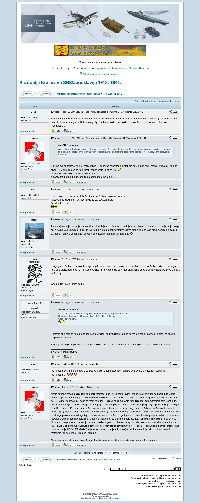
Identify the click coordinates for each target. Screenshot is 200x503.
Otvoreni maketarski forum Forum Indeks (78, 94)
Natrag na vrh (27, 131)
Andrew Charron (113, 498)
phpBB (94, 494)
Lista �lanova (81, 68)
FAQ (55, 68)
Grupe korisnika (101, 68)
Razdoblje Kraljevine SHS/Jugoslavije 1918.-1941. (70, 82)
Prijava (144, 68)
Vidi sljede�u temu (169, 101)
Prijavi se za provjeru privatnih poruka (99, 74)
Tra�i (65, 68)
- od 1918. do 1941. (112, 94)
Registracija (119, 68)
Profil (133, 68)
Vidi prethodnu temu (145, 101)
